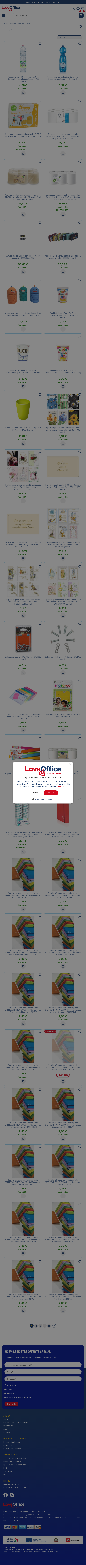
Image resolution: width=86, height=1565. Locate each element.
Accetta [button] (50, 793)
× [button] (70, 764)
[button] (43, 799)
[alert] (43, 782)
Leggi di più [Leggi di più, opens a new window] (61, 786)
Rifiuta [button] (35, 793)
